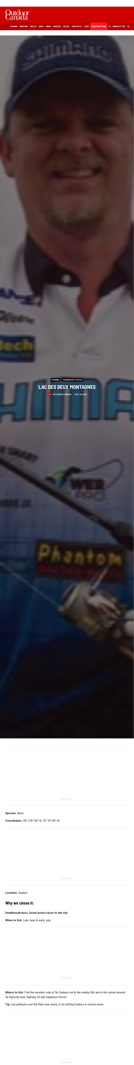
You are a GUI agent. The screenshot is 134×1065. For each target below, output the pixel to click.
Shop (86, 26)
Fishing (13, 26)
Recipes (57, 26)
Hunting (24, 26)
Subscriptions (98, 26)
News (48, 26)
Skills (33, 26)
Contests (77, 26)
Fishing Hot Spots (73, 379)
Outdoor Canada (62, 394)
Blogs (66, 26)
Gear (41, 26)
